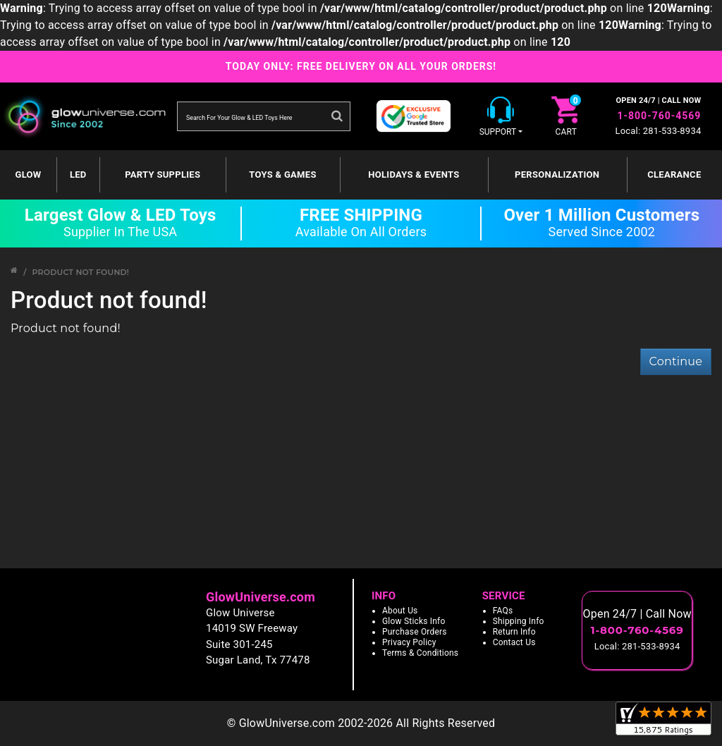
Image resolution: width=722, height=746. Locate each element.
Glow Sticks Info (414, 621)
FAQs (503, 611)
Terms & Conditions (420, 653)
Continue (675, 361)
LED (78, 174)
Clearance (674, 174)
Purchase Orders (414, 632)
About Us (400, 611)
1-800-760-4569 (659, 115)
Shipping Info (518, 621)
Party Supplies (162, 174)
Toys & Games (282, 174)
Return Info (514, 632)
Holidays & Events (413, 174)
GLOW (29, 174)
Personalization (557, 174)
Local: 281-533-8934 (659, 131)
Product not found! (80, 272)
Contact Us (514, 642)
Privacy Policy (409, 642)
